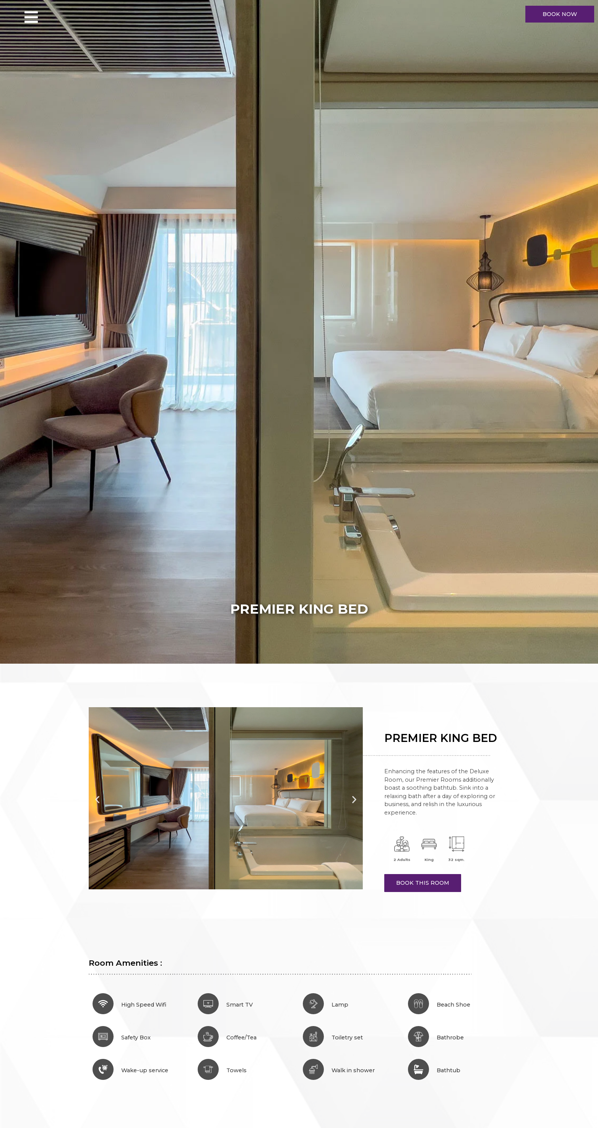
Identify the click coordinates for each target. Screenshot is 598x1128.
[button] (97, 800)
